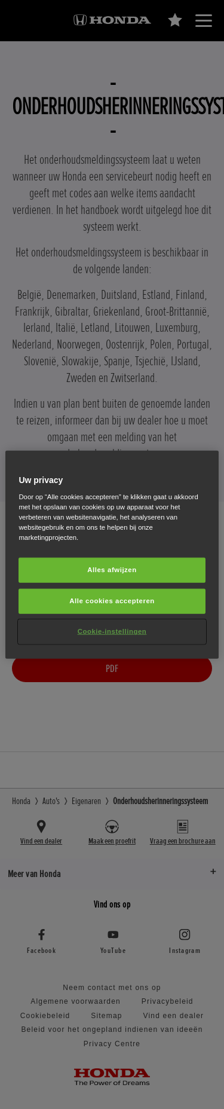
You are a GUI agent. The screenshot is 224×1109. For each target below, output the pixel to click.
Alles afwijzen (112, 569)
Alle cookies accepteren (112, 600)
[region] (111, 554)
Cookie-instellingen (112, 631)
